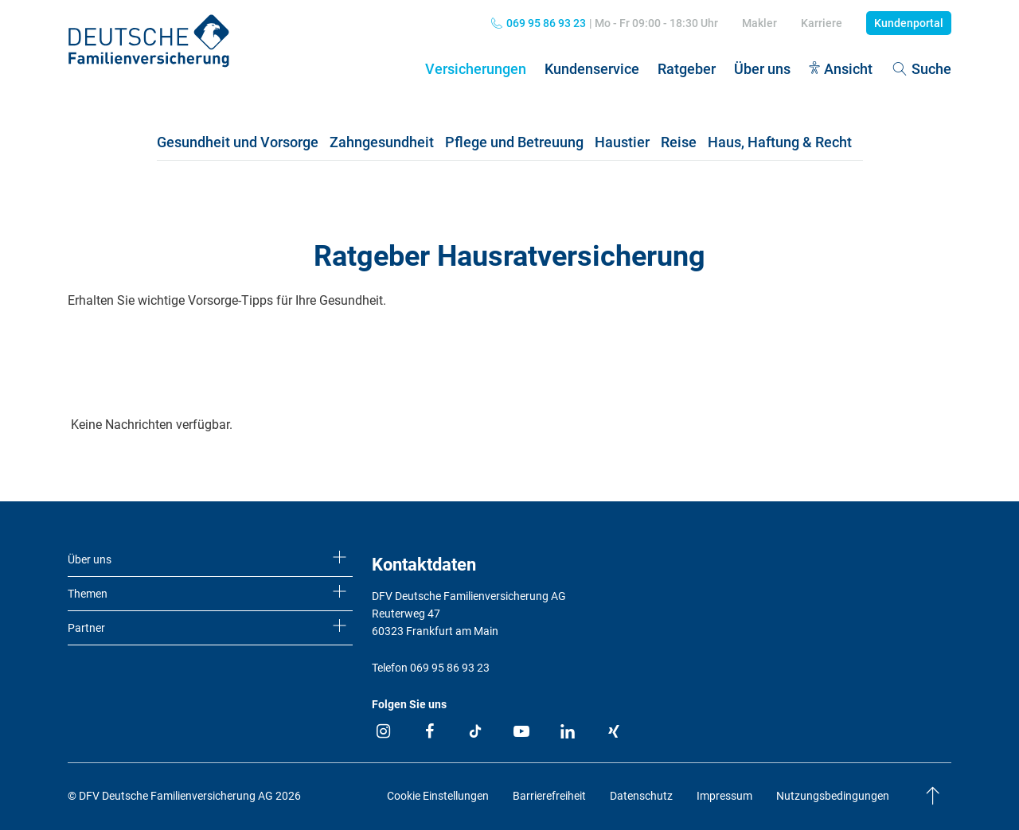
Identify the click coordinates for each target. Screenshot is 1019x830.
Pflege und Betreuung (514, 142)
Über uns (762, 68)
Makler (759, 23)
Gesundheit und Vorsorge (237, 142)
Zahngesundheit (382, 142)
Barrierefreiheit (549, 795)
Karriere (821, 23)
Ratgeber (687, 68)
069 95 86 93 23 (546, 23)
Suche (921, 69)
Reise (679, 142)
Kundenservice (592, 68)
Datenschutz (641, 795)
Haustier (622, 142)
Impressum (724, 795)
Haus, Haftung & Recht (780, 142)
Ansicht (848, 68)
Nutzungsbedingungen (832, 795)
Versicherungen (475, 68)
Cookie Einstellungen (438, 795)
